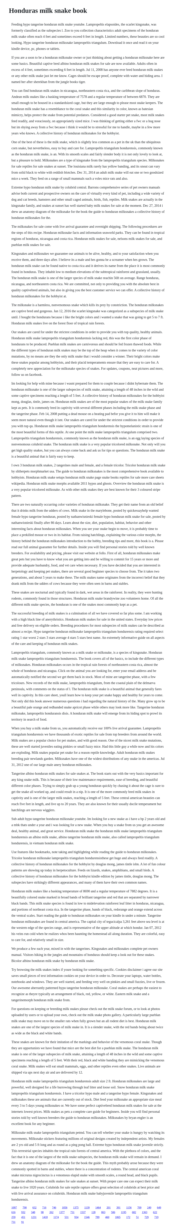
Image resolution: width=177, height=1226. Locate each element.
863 (103, 1212)
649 (159, 1207)
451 (23, 1217)
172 (128, 1217)
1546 (87, 1217)
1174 (56, 1217)
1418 (45, 1217)
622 (155, 1212)
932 (23, 1212)
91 (22, 1222)
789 (97, 1217)
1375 (75, 1207)
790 (25, 1207)
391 (118, 1207)
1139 (87, 1207)
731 (72, 1212)
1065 (118, 1217)
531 (67, 1217)
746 (54, 1207)
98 (42, 1212)
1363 (144, 1212)
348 (33, 1212)
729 (147, 1217)
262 (51, 1212)
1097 (14, 1207)
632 (34, 1207)
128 (93, 1212)
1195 (123, 1212)
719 (156, 1217)
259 (13, 1217)
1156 (129, 1207)
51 (137, 1217)
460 (107, 1217)
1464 (98, 1207)
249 (149, 1207)
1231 (33, 1217)
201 (109, 1207)
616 (13, 1212)
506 (113, 1212)
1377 (62, 1212)
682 (134, 1212)
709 (139, 1207)
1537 (83, 1212)
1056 (64, 1207)
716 (44, 1207)
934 (76, 1217)
